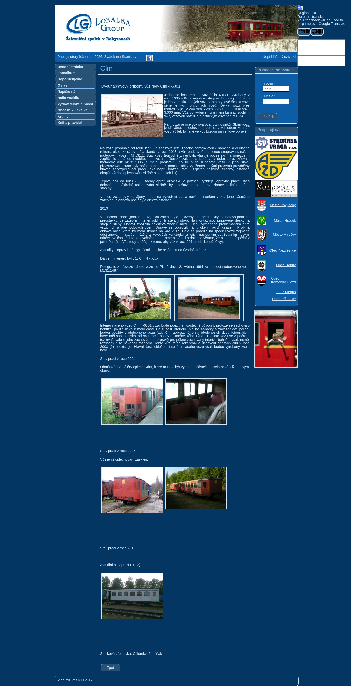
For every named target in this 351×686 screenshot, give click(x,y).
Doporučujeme (70, 79)
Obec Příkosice (284, 299)
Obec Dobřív (286, 265)
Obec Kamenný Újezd (283, 280)
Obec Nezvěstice (282, 250)
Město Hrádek (285, 221)
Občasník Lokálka (73, 110)
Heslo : (269, 96)
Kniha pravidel (70, 123)
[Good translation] (304, 32)
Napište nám (68, 92)
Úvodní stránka (70, 67)
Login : (269, 84)
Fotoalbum (67, 73)
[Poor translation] (317, 32)
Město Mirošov (284, 234)
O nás (62, 85)
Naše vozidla (68, 98)
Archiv (63, 116)
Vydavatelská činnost (75, 104)
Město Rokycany (283, 205)
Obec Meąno (286, 292)
